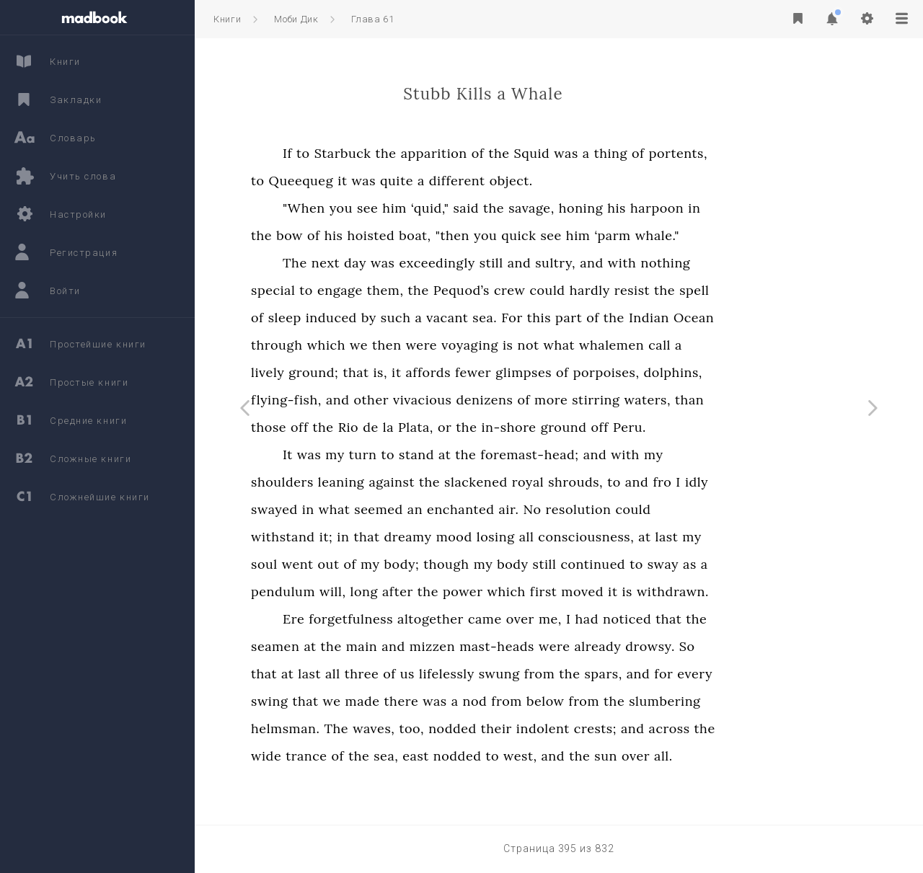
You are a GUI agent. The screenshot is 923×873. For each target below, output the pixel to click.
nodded (532, 728)
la (467, 427)
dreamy (487, 536)
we (438, 345)
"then (532, 235)
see (446, 208)
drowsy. (729, 646)
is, (459, 372)
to (382, 153)
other (451, 399)
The (374, 262)
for (742, 673)
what (639, 345)
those (348, 427)
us (487, 673)
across (748, 728)
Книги (227, 19)
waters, (726, 399)
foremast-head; (609, 454)
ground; (393, 372)
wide (345, 756)
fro (741, 482)
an (494, 509)
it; (405, 536)
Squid (611, 153)
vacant (526, 317)
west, (600, 756)
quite (476, 180)
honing (660, 208)
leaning (420, 482)
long (443, 591)
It (367, 454)
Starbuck (422, 153)
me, (629, 619)
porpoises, (686, 372)
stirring (675, 399)
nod (554, 701)
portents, (757, 153)
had (666, 619)
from (619, 673)
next (405, 262)
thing (690, 153)
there (481, 701)
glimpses (603, 372)
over (600, 619)
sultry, (634, 262)
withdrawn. (752, 591)
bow (368, 235)
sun (685, 756)
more (630, 399)
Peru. (708, 427)
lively (346, 372)
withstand (362, 536)
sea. (564, 317)
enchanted (539, 509)
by (448, 317)
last (746, 536)
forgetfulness (430, 619)
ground (643, 427)
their (575, 728)
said (545, 208)
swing (348, 701)
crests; (674, 728)
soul (343, 564)
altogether (510, 619)
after (477, 591)
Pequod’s (541, 290)
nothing (744, 262)
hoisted (450, 235)
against (471, 482)
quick (597, 235)
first (623, 591)
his (695, 208)
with (701, 262)
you (420, 208)
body (591, 564)
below (625, 701)
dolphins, (752, 372)
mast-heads (576, 646)
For (591, 317)
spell (773, 290)
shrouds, (654, 482)
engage (419, 290)
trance (385, 756)
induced (410, 317)
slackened (555, 482)
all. (742, 756)
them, (464, 290)
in (773, 208)
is (587, 345)
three (441, 673)
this (618, 317)
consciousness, (665, 536)
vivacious (501, 399)
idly (775, 482)
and (599, 262)
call (739, 345)
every (774, 673)
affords (507, 372)
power (542, 591)
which (406, 345)
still (571, 262)
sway (742, 564)
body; (481, 564)
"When (383, 208)
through (356, 345)
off (378, 427)
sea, (465, 756)
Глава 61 (372, 19)
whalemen (690, 345)
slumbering (744, 701)
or (524, 427)
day (434, 262)
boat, (494, 235)
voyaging (549, 345)
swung (578, 673)
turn (442, 454)
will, (412, 591)
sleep (364, 317)
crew (589, 290)
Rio (428, 427)
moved (661, 591)
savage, (611, 208)
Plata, (495, 427)
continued (672, 564)
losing (575, 536)
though (525, 564)
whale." (737, 235)
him (474, 208)
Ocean (773, 317)
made (441, 701)
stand (495, 454)
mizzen (511, 646)
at (524, 454)
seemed (457, 509)
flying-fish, (365, 399)
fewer (552, 372)
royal (607, 482)
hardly (669, 290)
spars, (682, 673)
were (501, 345)
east (495, 756)
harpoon (736, 208)
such (475, 317)
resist (711, 290)
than (768, 399)
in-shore (587, 427)
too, (490, 728)
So (766, 646)
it (421, 180)
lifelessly (526, 673)
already (676, 646)
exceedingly (516, 262)
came (564, 619)
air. (588, 509)
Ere (373, 619)
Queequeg (380, 180)
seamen (354, 646)
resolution (658, 509)
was (645, 153)
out (408, 564)
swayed (353, 509)
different (536, 180)
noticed (706, 619)
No (611, 509)
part (648, 317)
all (606, 536)
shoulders (361, 482)
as (769, 564)
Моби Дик (296, 19)
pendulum (362, 591)
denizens (563, 399)
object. (590, 180)
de (450, 427)
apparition (513, 153)
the (465, 153)
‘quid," (509, 208)
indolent (622, 728)
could (626, 290)
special (352, 290)
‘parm (692, 235)
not (607, 345)
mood (534, 536)
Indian (728, 317)
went (377, 564)
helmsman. (364, 728)
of (557, 153)
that (435, 372)
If (366, 153)
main (441, 646)
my (414, 454)
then (466, 345)
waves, (453, 728)
